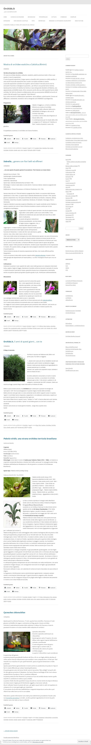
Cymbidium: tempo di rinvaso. (73, 142)
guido (51, 148)
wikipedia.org (69, 300)
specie (25, 150)
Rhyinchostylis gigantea (72, 149)
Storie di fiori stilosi (71, 285)
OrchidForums (69, 351)
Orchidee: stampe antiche (72, 202)
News (67, 191)
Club (67, 168)
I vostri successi (70, 183)
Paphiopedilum (43, 17)
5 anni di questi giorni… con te (23, 341)
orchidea (13, 599)
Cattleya (54, 17)
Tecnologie (68, 217)
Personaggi (68, 206)
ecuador (6, 328)
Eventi (24, 148)
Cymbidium (63, 17)
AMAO (67, 268)
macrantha (24, 328)
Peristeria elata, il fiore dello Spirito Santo (76, 140)
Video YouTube (79, 21)
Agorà (24, 326)
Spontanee (68, 215)
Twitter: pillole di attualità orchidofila (76, 161)
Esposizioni (7, 21)
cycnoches (55, 717)
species (23, 719)
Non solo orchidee (70, 196)
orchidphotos (69, 296)
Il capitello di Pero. (75, 125)
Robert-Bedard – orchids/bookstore (75, 325)
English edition (69, 174)
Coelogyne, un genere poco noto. (74, 138)
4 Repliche (6, 68)
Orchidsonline (69, 353)
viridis (46, 599)
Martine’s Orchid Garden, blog (73, 349)
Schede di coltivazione (17, 17)
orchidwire (68, 298)
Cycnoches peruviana (12, 698)
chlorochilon (48, 717)
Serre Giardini (69, 368)
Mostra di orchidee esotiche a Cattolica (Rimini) (25, 64)
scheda (15, 150)
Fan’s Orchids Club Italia (21, 21)
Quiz (5, 427)
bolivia (48, 326)
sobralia (6, 330)
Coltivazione (46, 597)
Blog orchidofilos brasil (72, 347)
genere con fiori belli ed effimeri (23, 161)
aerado (37, 148)
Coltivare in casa (70, 170)
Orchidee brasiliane (71, 200)
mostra (9, 599)
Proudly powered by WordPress (11, 737)
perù (42, 328)
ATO (67, 270)
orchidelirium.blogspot (72, 283)
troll (16, 427)
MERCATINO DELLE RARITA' (73, 189)
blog (40, 148)
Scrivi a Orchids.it (70, 213)
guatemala (14, 328)
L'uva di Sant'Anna (77, 108)
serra (19, 150)
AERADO (68, 263)
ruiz (45, 328)
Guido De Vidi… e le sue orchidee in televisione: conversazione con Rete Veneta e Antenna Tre (76, 80)
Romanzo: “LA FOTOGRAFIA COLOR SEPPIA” (60, 21)
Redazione (40, 719)
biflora (41, 326)
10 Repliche (7, 346)
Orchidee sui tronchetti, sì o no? (74, 147)
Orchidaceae (31, 17)
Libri (67, 187)
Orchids (11, 150)
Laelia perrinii (75, 104)
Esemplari (73, 17)
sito (22, 150)
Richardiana (69, 323)
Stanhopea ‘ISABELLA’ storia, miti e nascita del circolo (19, 25)
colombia (52, 326)
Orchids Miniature (70, 313)
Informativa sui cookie (38, 742)
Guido (38, 150)
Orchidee (6, 150)
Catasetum (42, 717)
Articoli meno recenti (11, 731)
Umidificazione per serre (72, 370)
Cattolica (44, 148)
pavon (39, 328)
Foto (33, 21)
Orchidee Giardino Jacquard (73, 336)
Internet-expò (69, 185)
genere (55, 597)
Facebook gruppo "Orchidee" (73, 310)
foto (48, 148)
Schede (30, 597)
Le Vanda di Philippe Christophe (74, 281)
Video (67, 221)
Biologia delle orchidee (71, 166)
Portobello (69, 194)
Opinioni (68, 198)
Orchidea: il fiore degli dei (72, 144)
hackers (44, 425)
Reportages (41, 21)
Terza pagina (69, 219)
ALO (67, 266)
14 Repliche (7, 165)
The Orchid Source (70, 355)
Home (5, 17)
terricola (42, 599)
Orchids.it (9, 8)
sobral (55, 328)
